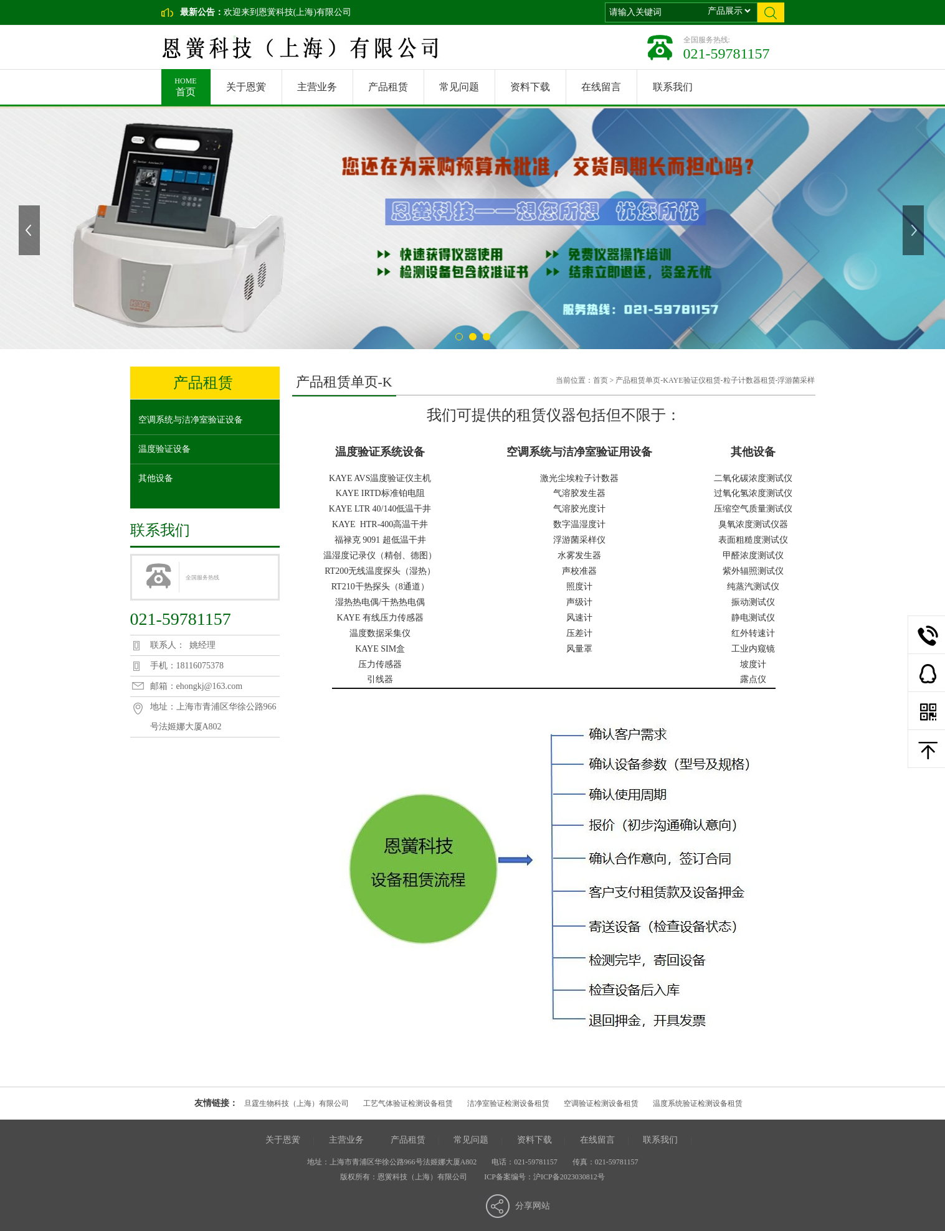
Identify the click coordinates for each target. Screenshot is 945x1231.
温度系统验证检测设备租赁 (698, 1103)
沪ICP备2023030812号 (569, 1176)
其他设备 (155, 478)
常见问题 (459, 87)
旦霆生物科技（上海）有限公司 (296, 1103)
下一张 (914, 230)
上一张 (30, 230)
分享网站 (532, 1205)
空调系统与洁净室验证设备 (190, 419)
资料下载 (530, 87)
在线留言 (601, 87)
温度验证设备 (164, 449)
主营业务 (317, 87)
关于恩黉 (246, 87)
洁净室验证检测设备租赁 (508, 1103)
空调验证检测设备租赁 (601, 1103)
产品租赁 (388, 87)
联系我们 (673, 87)
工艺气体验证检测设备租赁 (408, 1103)
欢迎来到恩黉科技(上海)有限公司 (287, 12)
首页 (186, 83)
